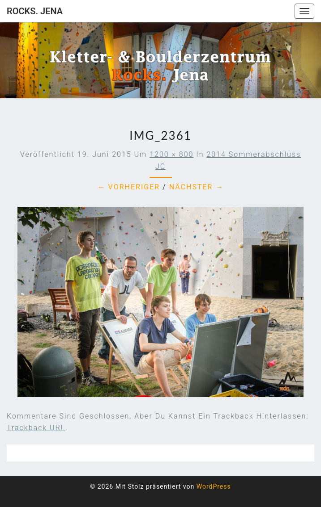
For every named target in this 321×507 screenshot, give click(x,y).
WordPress (214, 486)
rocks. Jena (35, 11)
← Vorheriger (129, 187)
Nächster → (196, 187)
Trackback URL (36, 427)
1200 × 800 (171, 154)
